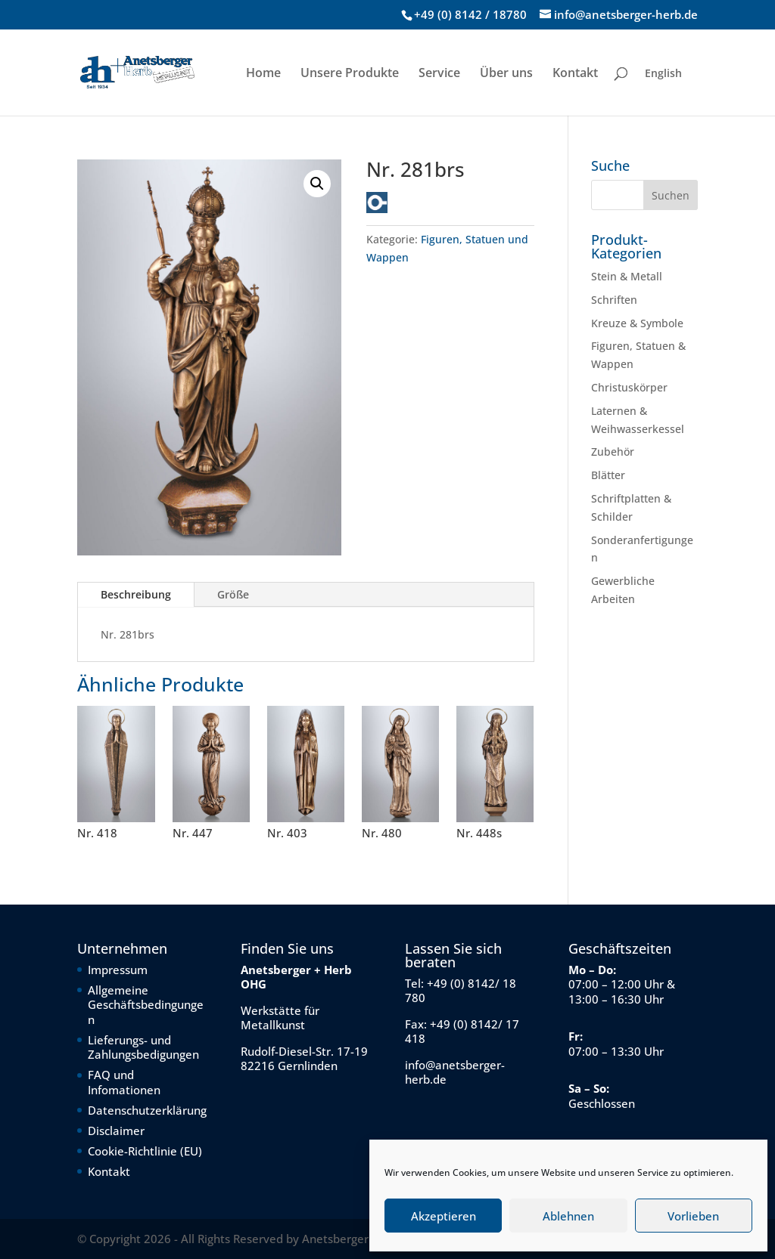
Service (439, 74)
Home (263, 74)
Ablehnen (568, 1215)
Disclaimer (116, 1130)
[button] (317, 183)
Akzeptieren (443, 1215)
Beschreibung (136, 594)
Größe (233, 594)
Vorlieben (693, 1215)
